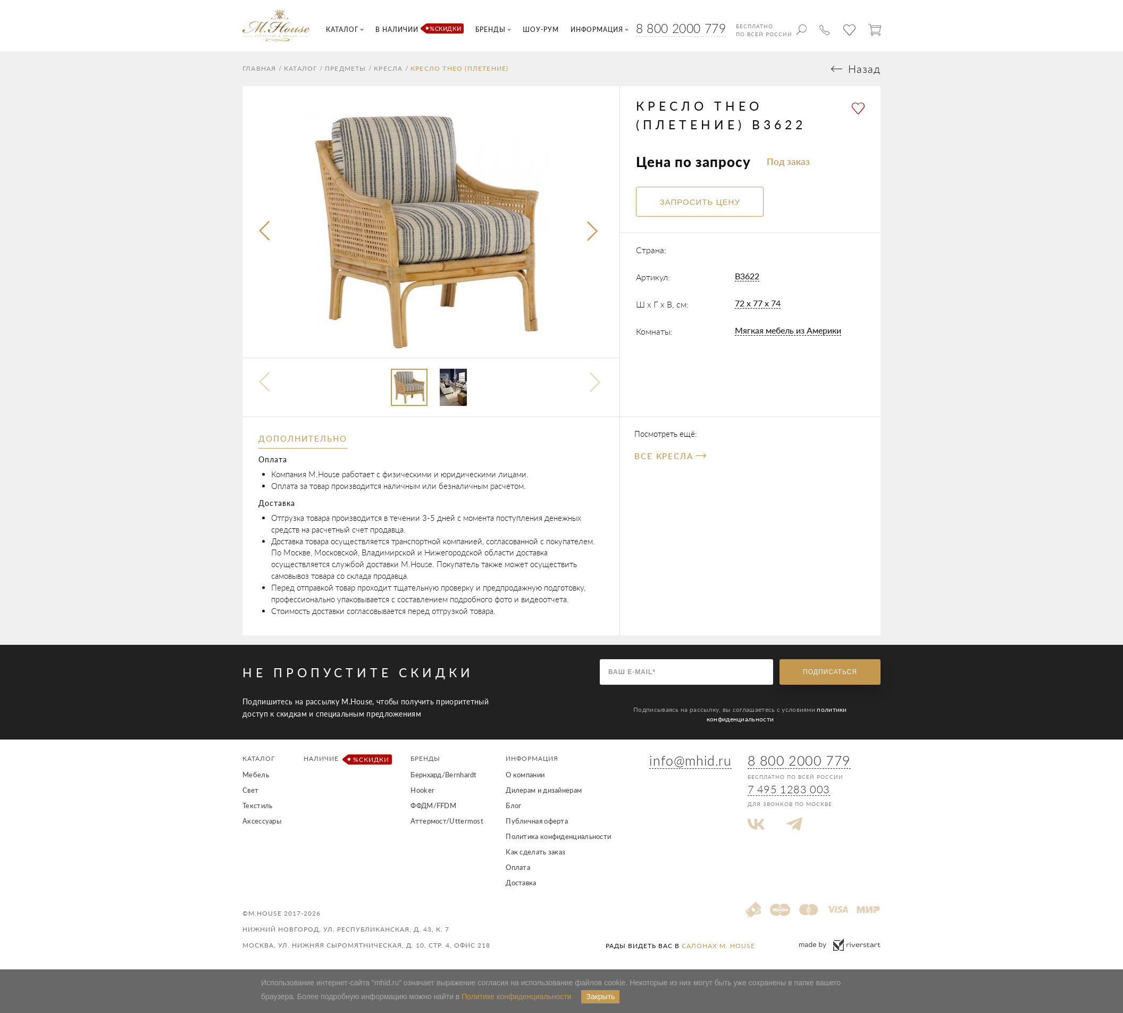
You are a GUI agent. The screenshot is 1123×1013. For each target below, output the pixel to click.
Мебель (255, 774)
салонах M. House (718, 946)
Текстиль (257, 805)
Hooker (422, 790)
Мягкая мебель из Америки (788, 330)
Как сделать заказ (535, 852)
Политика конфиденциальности (558, 836)
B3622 (747, 276)
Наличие (346, 759)
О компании (525, 774)
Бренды (425, 758)
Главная (259, 68)
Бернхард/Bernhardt (443, 774)
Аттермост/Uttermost (446, 821)
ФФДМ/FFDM (433, 805)
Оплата (518, 867)
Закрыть (600, 996)
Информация (532, 758)
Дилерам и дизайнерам (544, 790)
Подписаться (830, 672)
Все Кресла (670, 456)
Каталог (300, 68)
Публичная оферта (537, 821)
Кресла (388, 68)
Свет (250, 790)
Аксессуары (261, 821)
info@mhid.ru (690, 760)
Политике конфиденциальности (516, 996)
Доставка (521, 882)
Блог (513, 805)
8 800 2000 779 (681, 28)
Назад (864, 68)
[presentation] (265, 231)
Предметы (345, 68)
